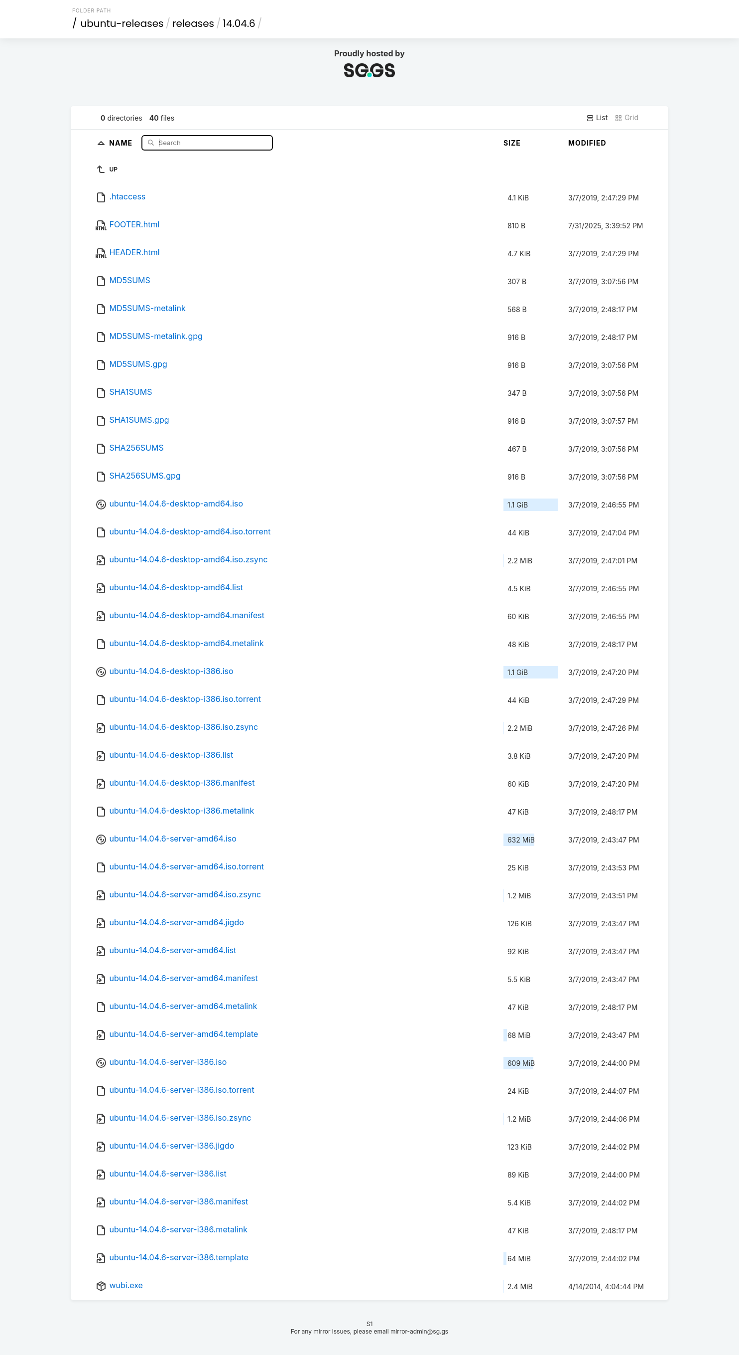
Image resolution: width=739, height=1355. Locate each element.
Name (121, 142)
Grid (626, 117)
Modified (587, 143)
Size (512, 143)
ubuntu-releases (122, 23)
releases (193, 23)
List (597, 117)
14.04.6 (239, 23)
